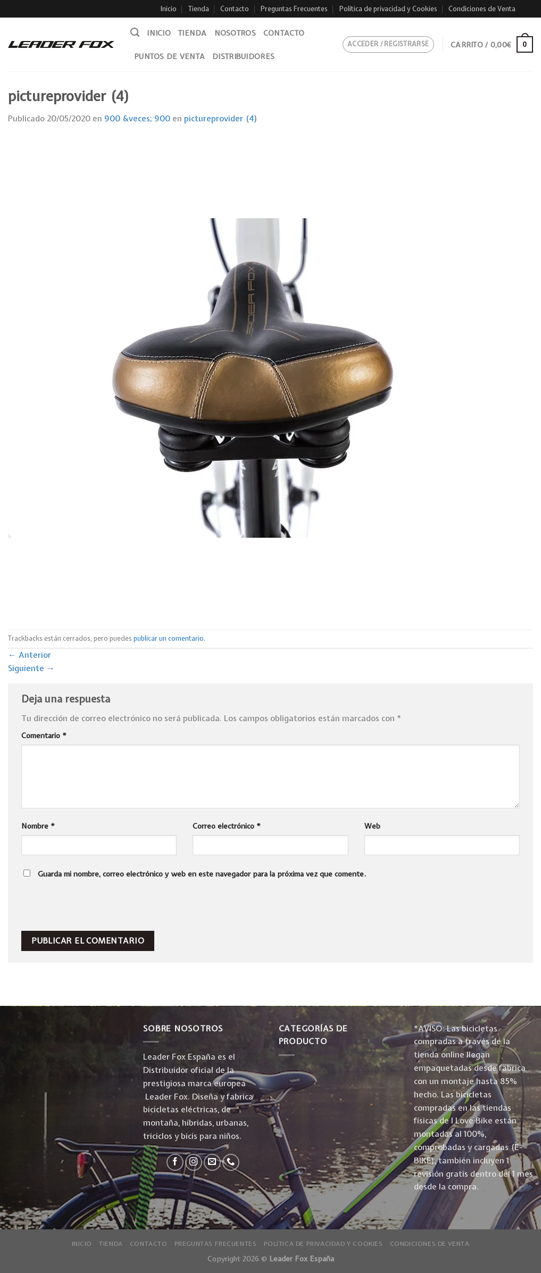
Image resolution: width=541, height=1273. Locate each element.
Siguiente (31, 668)
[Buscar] (134, 32)
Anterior (29, 654)
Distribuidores (243, 56)
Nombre (38, 826)
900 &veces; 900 (137, 118)
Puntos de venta (169, 56)
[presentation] (94, 908)
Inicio (169, 8)
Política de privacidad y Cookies (388, 8)
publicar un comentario (169, 638)
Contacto (234, 8)
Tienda (198, 8)
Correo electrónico (227, 826)
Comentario (43, 735)
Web (372, 826)
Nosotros (235, 33)
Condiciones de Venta (481, 8)
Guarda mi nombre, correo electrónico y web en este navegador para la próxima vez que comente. (202, 874)
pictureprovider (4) (220, 118)
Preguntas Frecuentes (294, 8)
